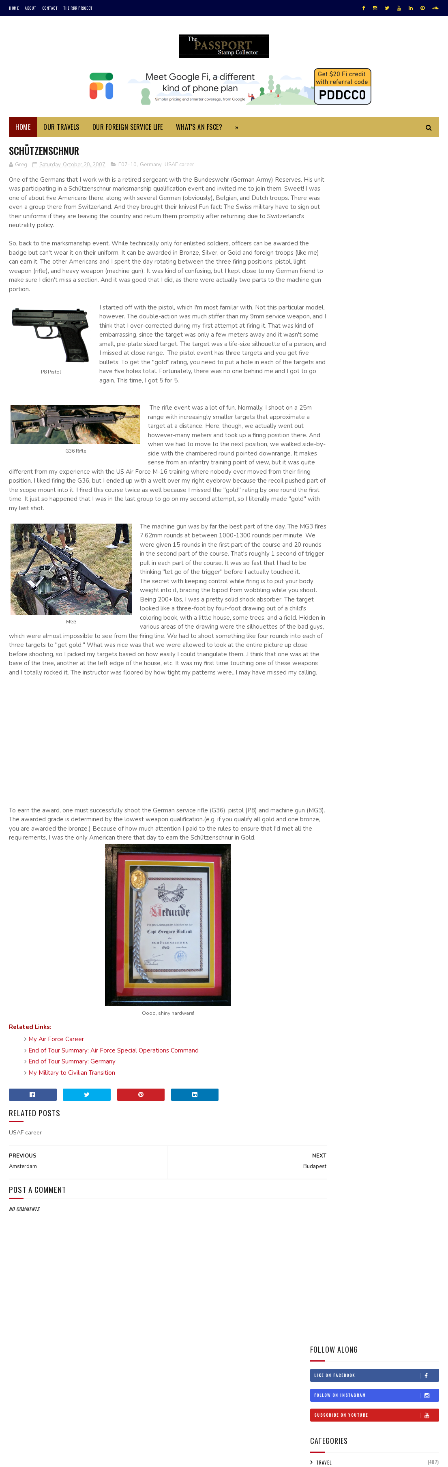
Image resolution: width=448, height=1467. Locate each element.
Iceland (422, 624)
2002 (327, 1202)
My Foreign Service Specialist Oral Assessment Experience (391, 380)
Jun (332, 1095)
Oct (333, 1026)
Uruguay (324, 765)
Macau (321, 680)
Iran (351, 638)
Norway (323, 709)
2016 (327, 901)
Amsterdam (339, 1047)
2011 (326, 959)
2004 (327, 1190)
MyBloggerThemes (116, 1457)
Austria (355, 553)
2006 (327, 1167)
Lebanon (343, 666)
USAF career (179, 167)
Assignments (330, 332)
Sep (332, 1061)
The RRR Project (77, 8)
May (333, 1107)
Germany (150, 167)
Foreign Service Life (339, 277)
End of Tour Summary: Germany (72, 1119)
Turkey (322, 751)
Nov (333, 1015)
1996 (327, 1248)
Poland (372, 709)
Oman (348, 709)
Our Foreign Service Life (127, 129)
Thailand (421, 737)
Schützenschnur (348, 1036)
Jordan (366, 652)
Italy (319, 652)
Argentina (401, 538)
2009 (327, 981)
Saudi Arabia (328, 723)
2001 (327, 1213)
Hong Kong (360, 624)
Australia (325, 553)
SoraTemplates (47, 1457)
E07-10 (127, 167)
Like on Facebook (376, 176)
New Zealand (399, 695)
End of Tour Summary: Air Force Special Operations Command (113, 1108)
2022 (327, 833)
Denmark (423, 581)
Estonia (375, 595)
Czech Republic (385, 581)
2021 (327, 844)
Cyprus (350, 581)
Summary (326, 291)
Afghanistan (365, 538)
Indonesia (325, 638)
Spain (424, 723)
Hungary (394, 624)
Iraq (372, 638)
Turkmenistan (357, 751)
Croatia (323, 581)
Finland (402, 595)
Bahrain (384, 553)
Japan (341, 652)
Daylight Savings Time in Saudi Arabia (393, 413)
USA (406, 751)
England (347, 595)
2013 (327, 936)
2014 (327, 924)
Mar (333, 1130)
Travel (324, 263)
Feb (332, 1142)
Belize (321, 567)
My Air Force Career (56, 1097)
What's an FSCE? (199, 129)
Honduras (325, 624)
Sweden (353, 737)
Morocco (324, 695)
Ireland (395, 638)
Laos (319, 666)
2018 (327, 878)
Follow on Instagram (376, 196)
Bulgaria (349, 567)
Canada (377, 567)
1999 (327, 1225)
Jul (332, 1084)
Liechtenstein (379, 666)
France (321, 609)
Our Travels (61, 129)
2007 (327, 1005)
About (30, 8)
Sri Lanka (324, 737)
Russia (421, 709)
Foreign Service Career (343, 304)
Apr (332, 1119)
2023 (327, 821)
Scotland (363, 723)
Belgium (412, 553)
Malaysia (348, 680)
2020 (327, 855)
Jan (332, 1153)
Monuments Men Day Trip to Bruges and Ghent (397, 450)
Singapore (396, 723)
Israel (421, 638)
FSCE (321, 318)
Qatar (397, 709)
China (423, 567)
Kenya (390, 652)
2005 (327, 1179)
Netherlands (360, 695)
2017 (327, 890)
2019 (327, 867)
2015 (327, 913)
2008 (327, 993)
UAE (388, 751)
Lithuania (416, 666)
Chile (401, 567)
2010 (327, 970)
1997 (327, 1236)
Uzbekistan (358, 765)
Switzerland (386, 737)
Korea (414, 652)
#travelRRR (327, 538)
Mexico (376, 680)
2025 (327, 809)
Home (14, 8)
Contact (50, 8)
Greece (410, 609)
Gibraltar (380, 609)
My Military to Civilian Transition (71, 1130)
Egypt (321, 595)
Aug (333, 1073)
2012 (327, 947)
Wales (388, 765)
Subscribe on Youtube (376, 216)
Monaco (403, 680)
